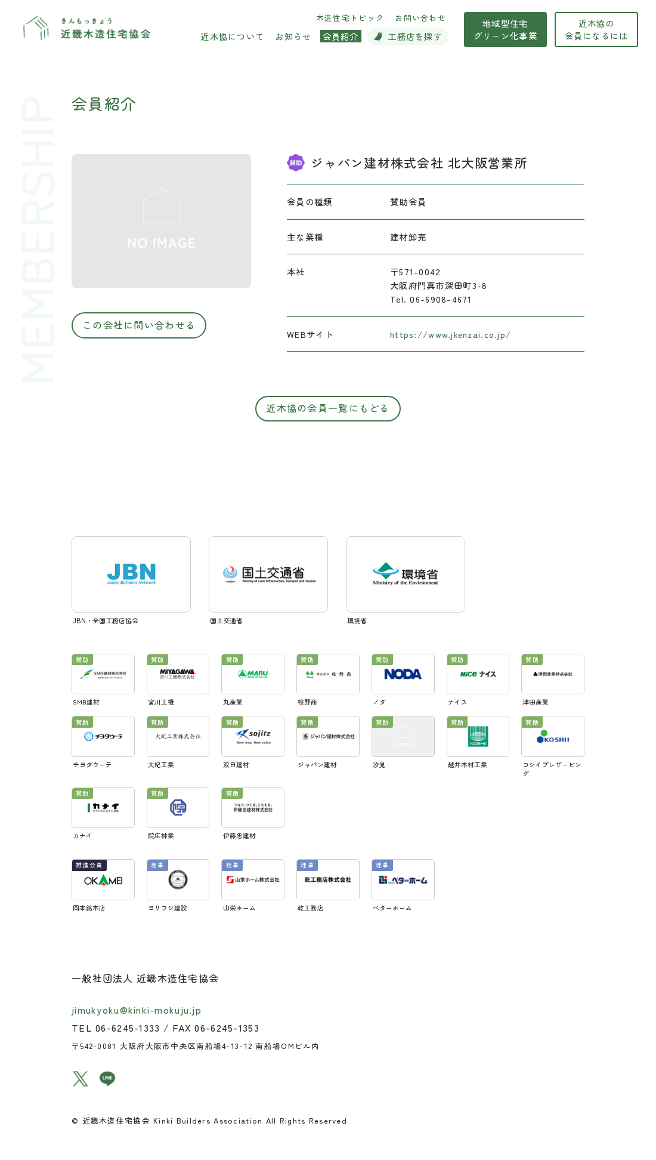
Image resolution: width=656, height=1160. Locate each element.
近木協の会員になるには (614, 35)
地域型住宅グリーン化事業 (523, 35)
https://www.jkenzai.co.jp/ (450, 334)
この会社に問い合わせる (139, 325)
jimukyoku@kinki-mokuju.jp (137, 997)
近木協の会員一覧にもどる (327, 408)
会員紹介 (104, 103)
